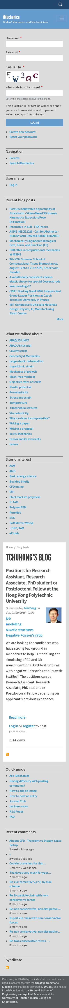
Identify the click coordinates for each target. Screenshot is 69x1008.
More (59, 319)
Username (12, 38)
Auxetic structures (19, 630)
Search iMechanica (21, 163)
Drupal (48, 987)
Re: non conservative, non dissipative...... (35, 909)
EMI (11, 492)
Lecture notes (18, 806)
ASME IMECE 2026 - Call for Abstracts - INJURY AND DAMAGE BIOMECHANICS (34, 234)
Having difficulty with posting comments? (28, 783)
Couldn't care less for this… (27, 863)
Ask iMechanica (19, 776)
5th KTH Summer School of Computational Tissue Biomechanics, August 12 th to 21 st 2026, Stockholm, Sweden (34, 265)
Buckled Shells (19, 481)
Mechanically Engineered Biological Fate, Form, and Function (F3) (32, 243)
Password (12, 52)
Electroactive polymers (24, 497)
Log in (13, 726)
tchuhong (30, 608)
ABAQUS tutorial (20, 346)
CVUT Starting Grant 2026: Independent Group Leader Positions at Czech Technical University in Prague (35, 295)
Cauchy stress (18, 351)
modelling (13, 624)
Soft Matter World (21, 523)
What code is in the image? (23, 87)
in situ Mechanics (20, 434)
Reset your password (23, 137)
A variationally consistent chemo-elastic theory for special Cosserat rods (34, 279)
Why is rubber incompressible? (29, 418)
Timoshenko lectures (23, 408)
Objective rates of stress (25, 382)
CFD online (16, 487)
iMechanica (11, 17)
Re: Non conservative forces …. (29, 941)
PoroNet (15, 513)
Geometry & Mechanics (24, 356)
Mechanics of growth (23, 372)
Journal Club (17, 801)
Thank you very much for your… (30, 873)
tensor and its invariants (25, 439)
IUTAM (13, 502)
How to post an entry (23, 796)
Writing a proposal (21, 429)
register (29, 726)
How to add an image (23, 791)
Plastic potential (20, 387)
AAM (12, 466)
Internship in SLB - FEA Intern (28, 227)
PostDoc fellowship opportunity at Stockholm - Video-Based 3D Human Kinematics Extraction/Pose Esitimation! (33, 215)
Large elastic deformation (26, 361)
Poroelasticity (18, 392)
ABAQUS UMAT (19, 340)
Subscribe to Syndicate (7, 967)
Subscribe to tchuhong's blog (7, 754)
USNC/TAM (16, 528)
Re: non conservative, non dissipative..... (34, 932)
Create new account (22, 132)
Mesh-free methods (22, 377)
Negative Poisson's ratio (24, 635)
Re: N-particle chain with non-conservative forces (28, 897)
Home (9, 547)
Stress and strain (20, 398)
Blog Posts (23, 547)
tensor (13, 444)
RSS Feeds (16, 812)
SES (12, 518)
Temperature (18, 403)
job (8, 618)
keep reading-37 (20, 286)
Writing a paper (19, 423)
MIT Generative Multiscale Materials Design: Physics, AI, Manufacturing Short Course (33, 309)
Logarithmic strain (21, 366)
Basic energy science (22, 476)
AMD (12, 471)
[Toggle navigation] (61, 18)
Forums (14, 158)
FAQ (12, 817)
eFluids (14, 533)
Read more (17, 717)
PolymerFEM (17, 507)
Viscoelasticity (19, 413)
